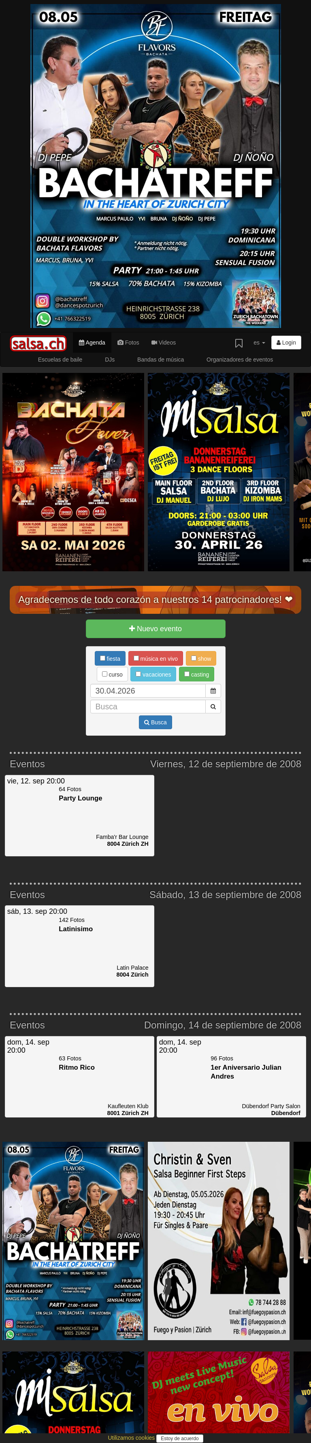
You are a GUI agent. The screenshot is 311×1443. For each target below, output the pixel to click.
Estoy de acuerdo (179, 1438)
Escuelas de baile (60, 359)
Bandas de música (160, 359)
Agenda (92, 342)
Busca (155, 722)
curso (112, 674)
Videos (163, 342)
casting (196, 674)
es (259, 342)
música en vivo (156, 659)
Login (286, 342)
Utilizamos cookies (132, 1437)
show (201, 659)
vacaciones (153, 674)
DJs (110, 359)
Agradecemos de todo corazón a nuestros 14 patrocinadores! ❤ (155, 599)
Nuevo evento (155, 629)
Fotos (128, 342)
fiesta (110, 659)
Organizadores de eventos (240, 359)
